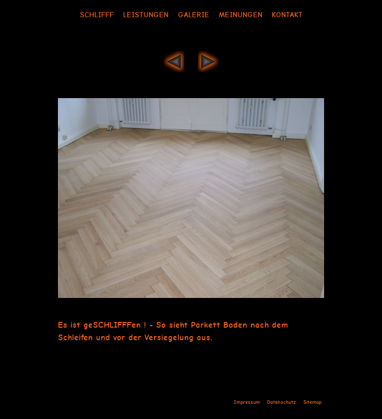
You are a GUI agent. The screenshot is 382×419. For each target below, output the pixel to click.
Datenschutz (281, 402)
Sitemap (312, 402)
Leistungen (146, 14)
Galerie (193, 14)
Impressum (247, 402)
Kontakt (287, 14)
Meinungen (240, 14)
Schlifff (97, 14)
